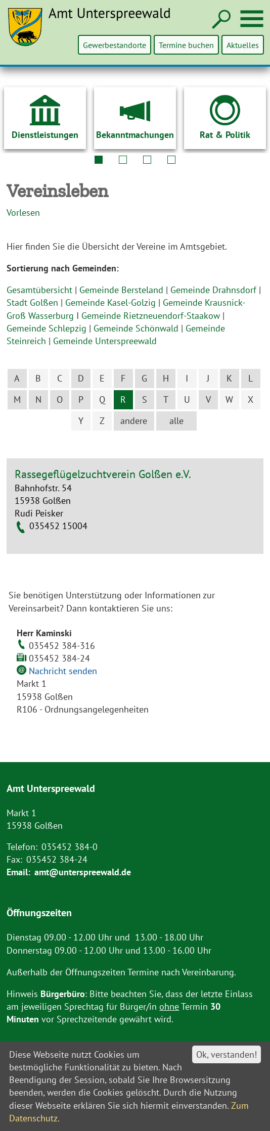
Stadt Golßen (32, 302)
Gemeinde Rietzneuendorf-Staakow (150, 315)
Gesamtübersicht (39, 290)
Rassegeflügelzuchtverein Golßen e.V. (103, 474)
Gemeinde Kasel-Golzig (110, 302)
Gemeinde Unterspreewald (105, 341)
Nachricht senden (63, 671)
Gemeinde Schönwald (136, 328)
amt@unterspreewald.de (82, 872)
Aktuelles (243, 44)
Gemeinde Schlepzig (46, 328)
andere (133, 421)
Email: (18, 872)
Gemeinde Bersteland (121, 290)
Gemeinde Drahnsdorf (213, 290)
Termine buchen (186, 44)
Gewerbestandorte (115, 44)
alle (176, 421)
